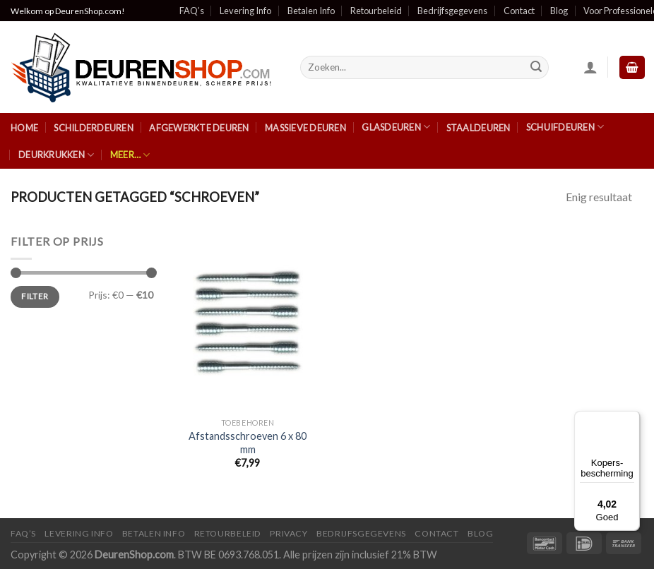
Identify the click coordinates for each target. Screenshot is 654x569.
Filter (34, 296)
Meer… (130, 155)
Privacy (288, 533)
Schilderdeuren (93, 127)
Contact (519, 10)
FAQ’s (191, 10)
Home (24, 127)
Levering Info (245, 10)
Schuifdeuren (565, 126)
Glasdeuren (396, 126)
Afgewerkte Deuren (199, 127)
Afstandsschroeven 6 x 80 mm (248, 442)
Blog (559, 10)
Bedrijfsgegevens (452, 10)
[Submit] (536, 68)
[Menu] (631, 419)
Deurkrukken (56, 155)
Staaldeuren (478, 127)
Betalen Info (311, 10)
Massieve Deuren (305, 127)
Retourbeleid (376, 10)
